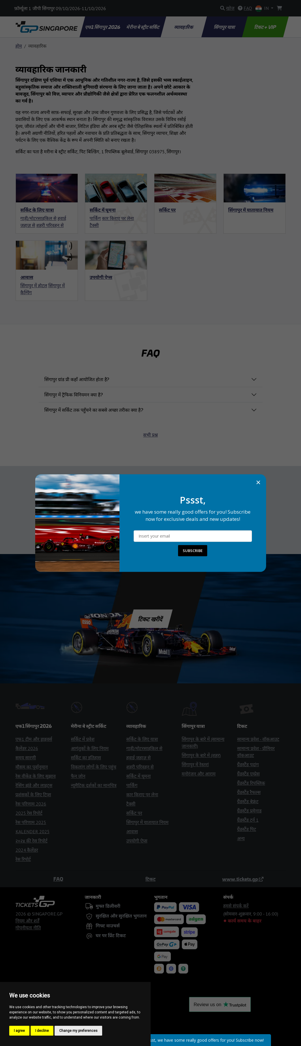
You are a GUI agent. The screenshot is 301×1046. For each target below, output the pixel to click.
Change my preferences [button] (78, 1031)
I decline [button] (42, 1031)
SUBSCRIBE (193, 550)
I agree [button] (19, 1031)
